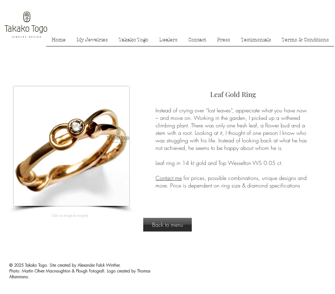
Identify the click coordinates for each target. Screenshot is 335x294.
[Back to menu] (167, 225)
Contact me (169, 178)
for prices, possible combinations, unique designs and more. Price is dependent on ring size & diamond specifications (231, 181)
